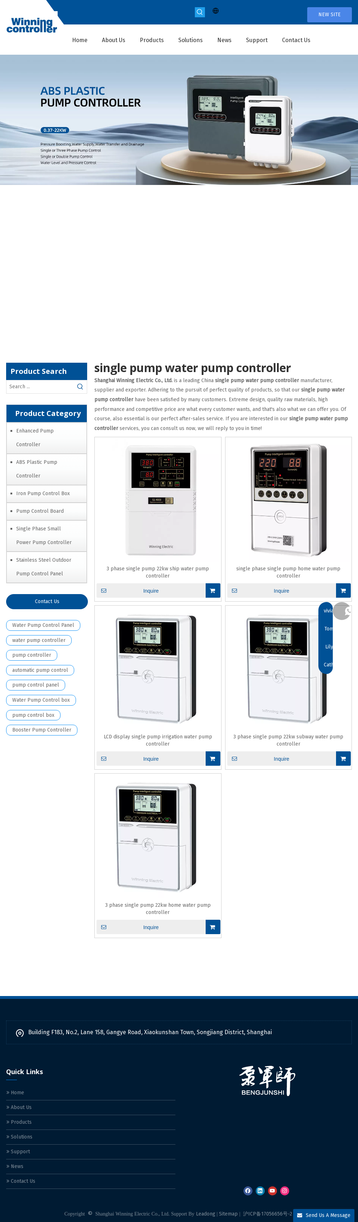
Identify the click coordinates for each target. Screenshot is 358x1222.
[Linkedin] (260, 1190)
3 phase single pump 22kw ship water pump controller (158, 572)
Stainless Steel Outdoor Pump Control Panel (43, 567)
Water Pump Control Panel (43, 625)
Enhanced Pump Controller (35, 438)
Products (19, 1122)
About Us (19, 1107)
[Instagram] (284, 1190)
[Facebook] (247, 1190)
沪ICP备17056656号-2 (267, 1214)
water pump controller (39, 640)
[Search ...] (40, 386)
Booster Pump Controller (41, 730)
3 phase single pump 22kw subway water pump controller (288, 740)
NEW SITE (329, 15)
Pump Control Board (40, 511)
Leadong (205, 1214)
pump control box (33, 715)
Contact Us (47, 601)
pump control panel (35, 685)
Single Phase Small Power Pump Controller (44, 536)
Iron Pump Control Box (43, 493)
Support (18, 1152)
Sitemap (228, 1214)
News (14, 1166)
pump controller (31, 655)
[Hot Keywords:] (200, 12)
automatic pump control (40, 670)
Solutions (19, 1137)
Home (15, 1093)
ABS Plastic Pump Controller (36, 469)
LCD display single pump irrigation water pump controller (158, 740)
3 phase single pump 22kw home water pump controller (158, 908)
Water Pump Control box (41, 700)
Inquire (128, 590)
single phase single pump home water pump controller (288, 572)
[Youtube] (272, 1190)
